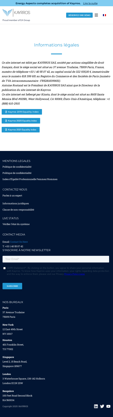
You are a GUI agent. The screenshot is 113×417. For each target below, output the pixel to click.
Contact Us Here (19, 241)
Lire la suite (90, 3)
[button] (96, 15)
